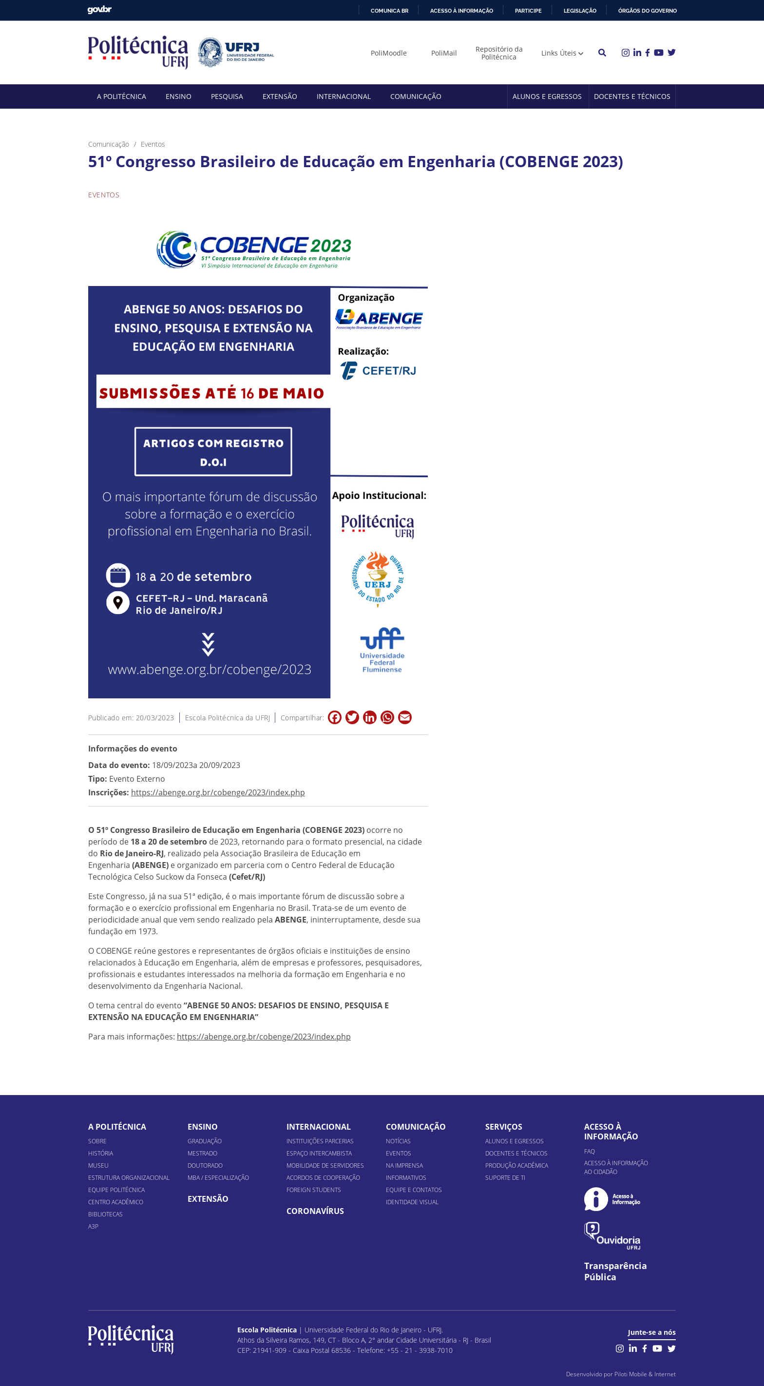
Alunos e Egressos (547, 96)
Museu (98, 1165)
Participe (528, 10)
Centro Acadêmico (115, 1202)
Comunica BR (389, 10)
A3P (93, 1226)
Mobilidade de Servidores (325, 1165)
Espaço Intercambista (319, 1153)
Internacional (344, 96)
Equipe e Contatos (414, 1190)
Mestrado (202, 1153)
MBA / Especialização (218, 1178)
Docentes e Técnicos (632, 96)
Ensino (178, 96)
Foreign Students (313, 1190)
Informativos (406, 1178)
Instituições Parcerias (320, 1141)
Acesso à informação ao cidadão (616, 1167)
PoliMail (444, 53)
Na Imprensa (404, 1165)
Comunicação (415, 96)
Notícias (398, 1141)
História (100, 1153)
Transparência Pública (615, 1271)
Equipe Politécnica (116, 1190)
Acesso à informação (461, 10)
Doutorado (205, 1165)
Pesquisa (227, 96)
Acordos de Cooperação (323, 1178)
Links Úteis (558, 53)
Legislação (580, 10)
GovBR (99, 10)
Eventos (398, 1153)
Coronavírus (315, 1211)
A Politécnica (121, 96)
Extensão (280, 96)
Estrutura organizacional (129, 1178)
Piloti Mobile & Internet (645, 1374)
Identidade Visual (412, 1202)
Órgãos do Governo (647, 10)
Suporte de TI (505, 1178)
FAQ (589, 1151)
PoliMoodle (389, 53)
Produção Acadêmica (516, 1165)
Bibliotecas (105, 1214)
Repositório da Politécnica (499, 52)
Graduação (205, 1141)
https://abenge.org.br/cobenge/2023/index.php (218, 792)
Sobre (97, 1141)
